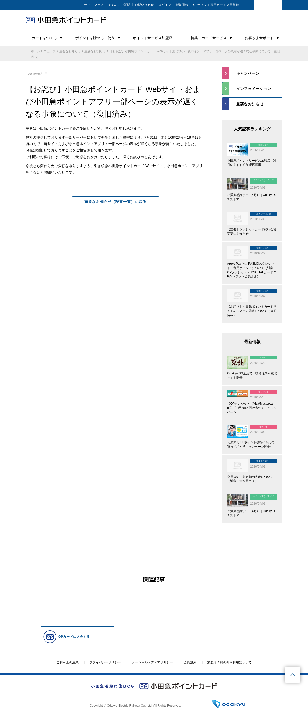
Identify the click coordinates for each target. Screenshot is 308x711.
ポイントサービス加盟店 (152, 38)
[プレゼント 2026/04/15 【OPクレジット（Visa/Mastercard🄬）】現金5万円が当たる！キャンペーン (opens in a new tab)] (252, 403)
